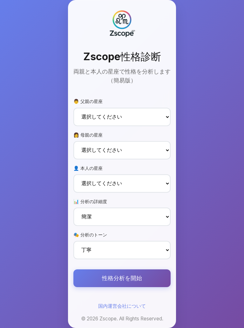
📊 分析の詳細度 (90, 201)
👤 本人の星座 (88, 168)
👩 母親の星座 (88, 135)
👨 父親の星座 (88, 101)
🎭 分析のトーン (90, 234)
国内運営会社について (122, 306)
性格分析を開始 (122, 278)
